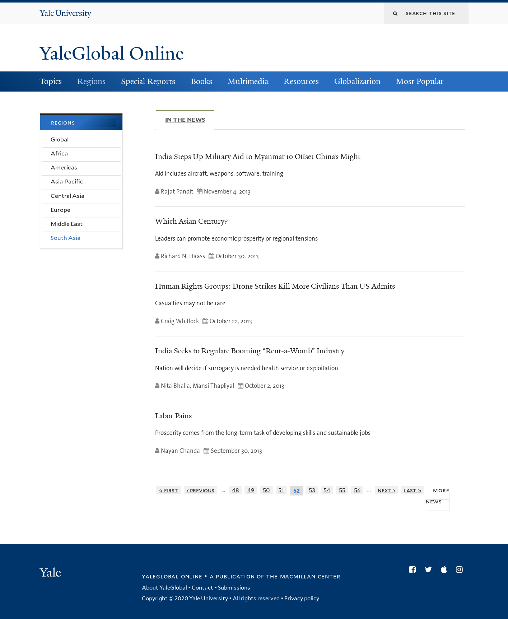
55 (342, 490)
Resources (301, 81)
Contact (202, 588)
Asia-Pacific (67, 181)
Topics (50, 81)
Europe (60, 209)
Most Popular (420, 81)
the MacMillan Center (303, 576)
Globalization (357, 81)
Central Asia (67, 195)
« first (168, 490)
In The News (189, 119)
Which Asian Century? (191, 221)
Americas (64, 167)
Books (201, 81)
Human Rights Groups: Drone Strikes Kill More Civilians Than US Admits (275, 286)
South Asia (65, 237)
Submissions (234, 588)
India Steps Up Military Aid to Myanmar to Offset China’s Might (257, 156)
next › (386, 490)
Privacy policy (301, 598)
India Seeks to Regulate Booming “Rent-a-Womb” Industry (249, 350)
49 (250, 490)
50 (266, 490)
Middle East (67, 223)
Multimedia (248, 81)
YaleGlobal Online (111, 53)
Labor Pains (173, 415)
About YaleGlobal (164, 588)
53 (312, 490)
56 (357, 490)
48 (235, 490)
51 (281, 490)
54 (326, 490)
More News (437, 496)
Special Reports (148, 81)
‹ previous (201, 490)
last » (412, 490)
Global (60, 139)
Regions (91, 81)
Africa (59, 153)
